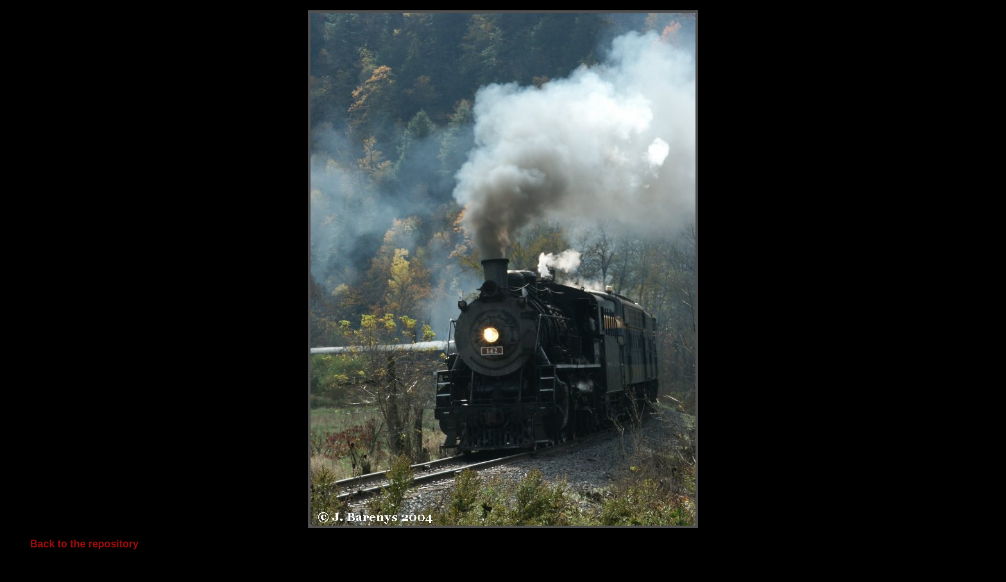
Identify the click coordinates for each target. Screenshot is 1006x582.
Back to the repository (84, 543)
